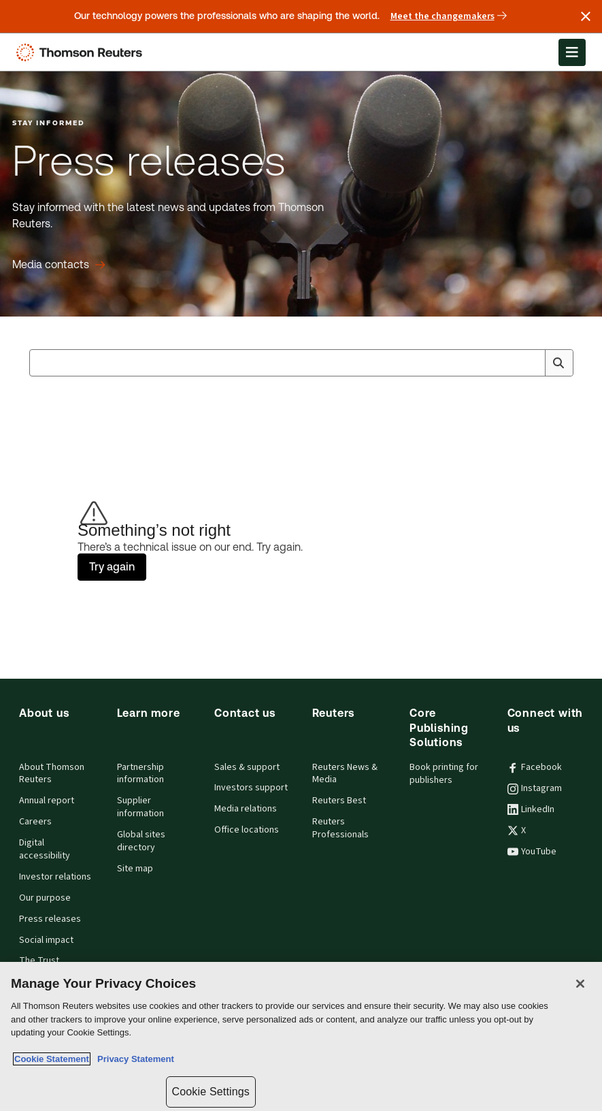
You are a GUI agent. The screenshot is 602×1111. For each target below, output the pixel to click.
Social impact (46, 940)
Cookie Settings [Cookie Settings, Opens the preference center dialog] (211, 1091)
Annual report (46, 800)
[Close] (580, 984)
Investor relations (55, 877)
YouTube (531, 852)
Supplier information (140, 807)
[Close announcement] (586, 16)
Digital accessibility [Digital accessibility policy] (44, 849)
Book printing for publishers (443, 773)
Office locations (246, 830)
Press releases (50, 919)
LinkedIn (530, 809)
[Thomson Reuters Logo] (82, 52)
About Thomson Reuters (51, 773)
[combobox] (301, 362)
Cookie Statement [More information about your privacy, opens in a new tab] (51, 1059)
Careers (35, 822)
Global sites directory (141, 841)
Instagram (534, 788)
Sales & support (247, 767)
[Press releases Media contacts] (58, 265)
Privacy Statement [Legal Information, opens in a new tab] (133, 1059)
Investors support (251, 788)
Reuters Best (339, 800)
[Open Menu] (572, 52)
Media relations (245, 809)
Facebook (534, 767)
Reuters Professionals (340, 828)
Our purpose (45, 898)
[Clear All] (532, 363)
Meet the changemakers (448, 16)
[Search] (558, 363)
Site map (135, 869)
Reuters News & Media (345, 773)
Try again (112, 566)
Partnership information (140, 773)
